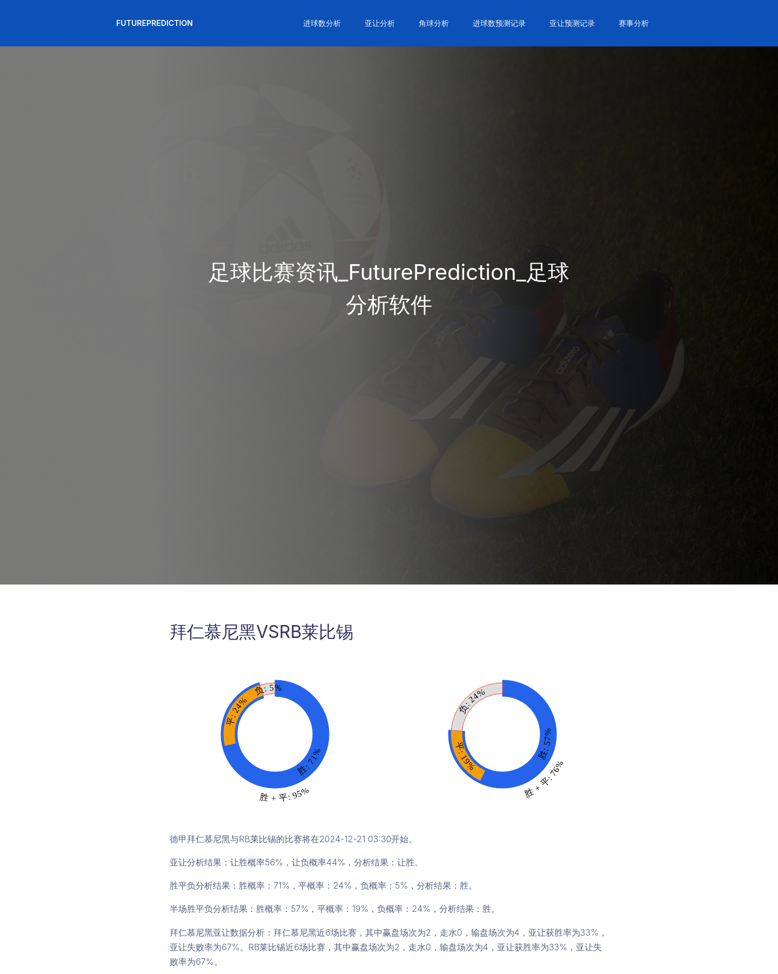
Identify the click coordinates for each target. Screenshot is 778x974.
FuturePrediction (154, 23)
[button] (321, 23)
